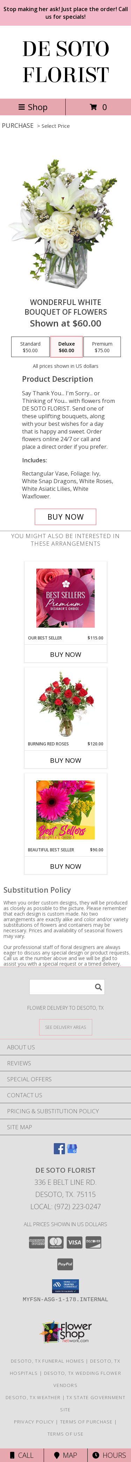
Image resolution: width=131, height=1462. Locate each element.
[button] (65, 1286)
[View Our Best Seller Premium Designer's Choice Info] (65, 598)
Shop (33, 107)
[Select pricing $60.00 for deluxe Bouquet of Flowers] (66, 347)
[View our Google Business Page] (72, 1152)
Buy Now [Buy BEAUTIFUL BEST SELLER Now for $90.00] (65, 866)
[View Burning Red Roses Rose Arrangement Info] (65, 704)
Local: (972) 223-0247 (65, 1206)
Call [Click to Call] (22, 1455)
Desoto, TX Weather (33, 1397)
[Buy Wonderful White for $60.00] (66, 517)
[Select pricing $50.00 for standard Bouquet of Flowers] (30, 347)
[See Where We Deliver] (65, 1027)
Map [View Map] (65, 1455)
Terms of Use (66, 1434)
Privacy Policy (34, 1422)
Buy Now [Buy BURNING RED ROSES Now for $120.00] (65, 760)
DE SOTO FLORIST (66, 62)
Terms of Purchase (86, 1422)
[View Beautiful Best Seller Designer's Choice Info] (65, 810)
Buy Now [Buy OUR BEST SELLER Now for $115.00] (65, 654)
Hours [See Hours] (109, 1455)
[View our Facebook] (59, 1152)
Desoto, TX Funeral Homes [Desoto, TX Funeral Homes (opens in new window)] (47, 1361)
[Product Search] (67, 987)
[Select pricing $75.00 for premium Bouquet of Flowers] (102, 347)
